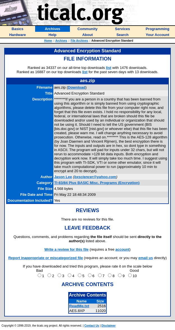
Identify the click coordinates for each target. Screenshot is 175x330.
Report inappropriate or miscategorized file (45, 258)
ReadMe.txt (79, 306)
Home (48, 40)
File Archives (79, 40)
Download (76, 87)
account (122, 249)
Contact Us (91, 325)
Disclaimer (108, 325)
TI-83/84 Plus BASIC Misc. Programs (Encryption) (97, 183)
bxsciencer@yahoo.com (95, 177)
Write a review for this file (66, 249)
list (108, 68)
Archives (61, 40)
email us (145, 258)
